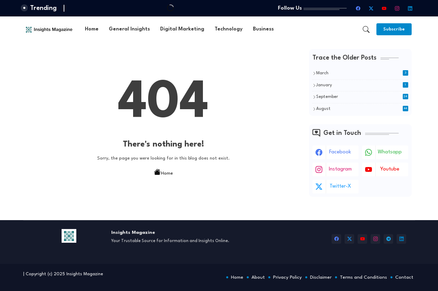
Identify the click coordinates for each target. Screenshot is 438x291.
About (258, 277)
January (362, 85)
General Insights (129, 29)
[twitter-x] (371, 8)
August (362, 108)
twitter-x (340, 186)
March (362, 73)
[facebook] (358, 8)
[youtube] (384, 8)
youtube (389, 169)
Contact (404, 277)
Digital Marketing (182, 29)
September (362, 96)
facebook (340, 152)
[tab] (92, 29)
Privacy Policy (287, 277)
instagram (340, 169)
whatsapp (390, 152)
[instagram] (397, 8)
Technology (229, 29)
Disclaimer (321, 277)
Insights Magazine (84, 274)
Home (92, 29)
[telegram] (388, 239)
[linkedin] (410, 8)
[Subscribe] (394, 29)
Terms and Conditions (363, 277)
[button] (366, 29)
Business (263, 29)
